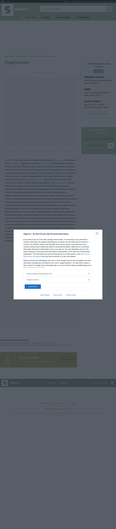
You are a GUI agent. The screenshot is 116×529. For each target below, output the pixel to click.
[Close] (98, 234)
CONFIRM (35, 287)
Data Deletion (45, 295)
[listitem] (58, 273)
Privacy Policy (71, 295)
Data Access (57, 295)
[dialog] (58, 264)
